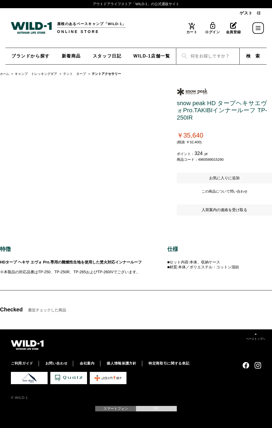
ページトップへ (255, 338)
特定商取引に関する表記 (169, 363)
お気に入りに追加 (224, 178)
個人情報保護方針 (121, 363)
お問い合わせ (56, 363)
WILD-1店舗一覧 (151, 56)
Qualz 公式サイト (68, 378)
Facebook (246, 365)
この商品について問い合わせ (225, 191)
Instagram (258, 365)
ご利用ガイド (22, 363)
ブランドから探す (30, 56)
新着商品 (71, 56)
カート (191, 32)
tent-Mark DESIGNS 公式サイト (29, 378)
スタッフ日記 (107, 56)
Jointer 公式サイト (108, 378)
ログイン (212, 32)
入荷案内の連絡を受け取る (224, 210)
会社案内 (87, 363)
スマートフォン (115, 408)
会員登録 (233, 32)
